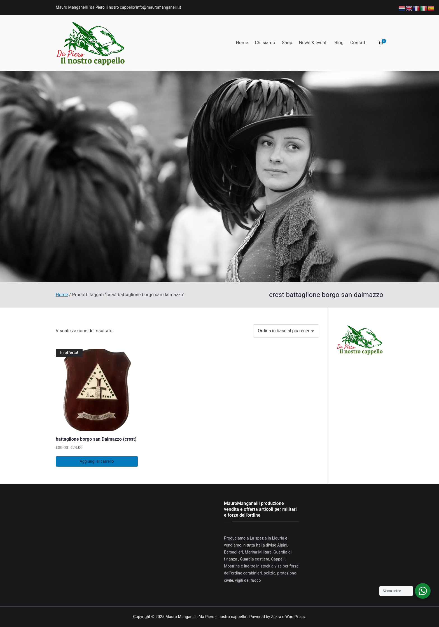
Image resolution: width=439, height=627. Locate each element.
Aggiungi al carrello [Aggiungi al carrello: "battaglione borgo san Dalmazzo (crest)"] (97, 461)
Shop (287, 42)
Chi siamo (265, 42)
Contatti (358, 42)
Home (242, 42)
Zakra (276, 616)
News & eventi (313, 42)
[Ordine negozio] (286, 331)
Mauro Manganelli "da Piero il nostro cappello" (206, 616)
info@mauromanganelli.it (158, 7)
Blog (339, 42)
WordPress (295, 616)
